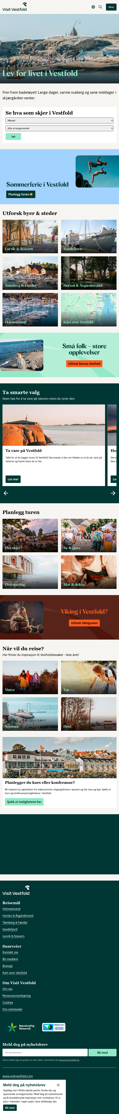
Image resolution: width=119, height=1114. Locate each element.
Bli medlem (10, 959)
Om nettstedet (12, 1009)
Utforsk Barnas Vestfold (84, 363)
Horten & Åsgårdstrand (17, 915)
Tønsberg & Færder (15, 922)
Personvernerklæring (16, 995)
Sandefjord (9, 929)
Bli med (102, 1052)
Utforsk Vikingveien (84, 623)
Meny (111, 7)
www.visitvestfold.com (17, 1076)
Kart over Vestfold (14, 972)
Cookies (7, 1002)
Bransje (7, 966)
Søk (13, 136)
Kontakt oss (10, 952)
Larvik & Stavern (13, 936)
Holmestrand (11, 909)
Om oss (7, 989)
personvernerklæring (69, 1060)
